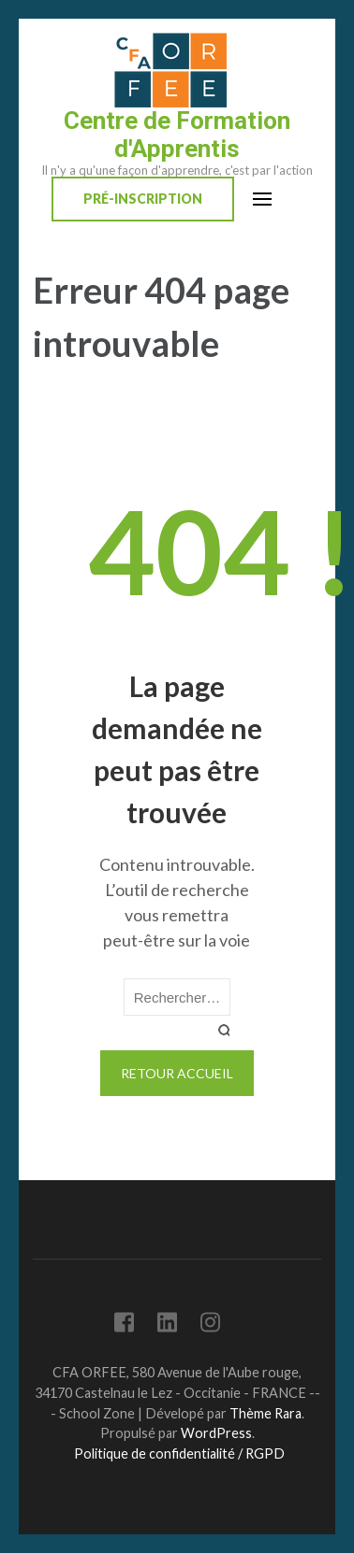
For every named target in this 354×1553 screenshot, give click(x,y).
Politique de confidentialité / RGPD (179, 1453)
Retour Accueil (177, 1073)
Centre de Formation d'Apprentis (177, 135)
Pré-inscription (142, 199)
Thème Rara (265, 1413)
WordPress (216, 1433)
